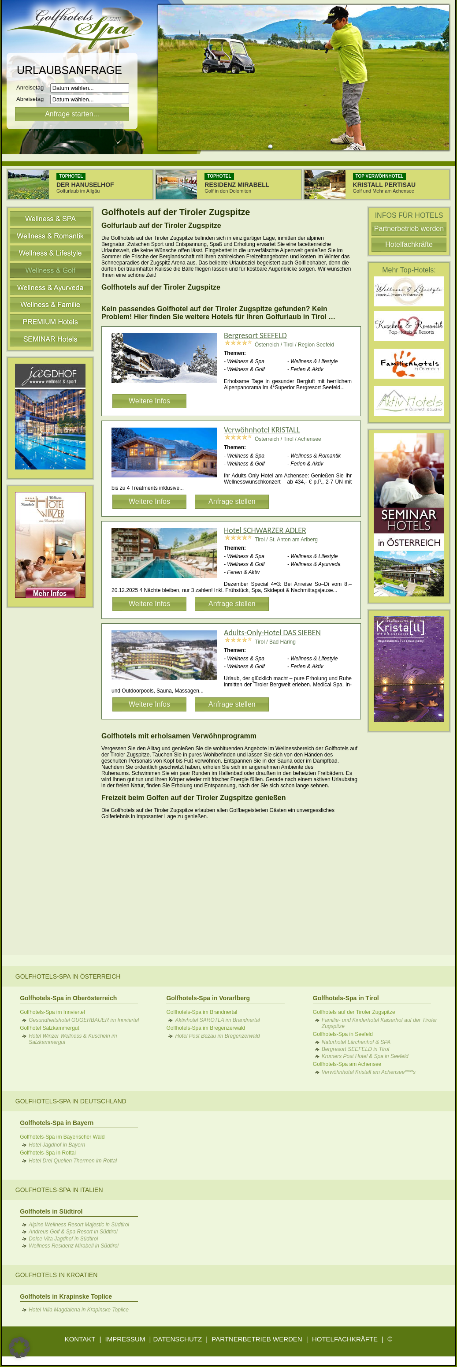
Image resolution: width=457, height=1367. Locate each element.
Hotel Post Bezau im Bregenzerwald (217, 1036)
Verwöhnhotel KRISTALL (262, 430)
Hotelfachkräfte (409, 244)
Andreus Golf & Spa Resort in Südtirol (73, 1232)
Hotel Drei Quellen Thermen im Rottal (73, 1161)
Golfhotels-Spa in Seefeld (343, 1034)
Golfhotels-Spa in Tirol (346, 998)
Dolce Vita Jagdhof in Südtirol (63, 1239)
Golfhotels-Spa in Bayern (56, 1122)
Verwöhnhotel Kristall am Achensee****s (369, 1072)
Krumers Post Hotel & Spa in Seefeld (365, 1056)
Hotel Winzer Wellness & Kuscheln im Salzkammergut (73, 1039)
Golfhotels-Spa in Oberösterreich (68, 998)
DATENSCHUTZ (177, 1339)
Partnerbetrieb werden (409, 228)
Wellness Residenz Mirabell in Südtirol (74, 1246)
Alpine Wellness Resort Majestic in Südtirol (79, 1225)
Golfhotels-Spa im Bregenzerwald (205, 1028)
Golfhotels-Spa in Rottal (48, 1153)
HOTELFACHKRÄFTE (345, 1339)
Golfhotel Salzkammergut (49, 1028)
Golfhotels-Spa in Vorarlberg (208, 998)
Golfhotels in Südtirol (51, 1211)
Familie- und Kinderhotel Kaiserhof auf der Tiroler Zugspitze (379, 1023)
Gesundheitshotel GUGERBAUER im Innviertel (84, 1020)
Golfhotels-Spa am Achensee (347, 1064)
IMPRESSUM (125, 1339)
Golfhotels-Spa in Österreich (68, 976)
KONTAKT (80, 1339)
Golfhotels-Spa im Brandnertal (201, 1012)
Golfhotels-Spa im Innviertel (52, 1012)
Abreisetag (32, 99)
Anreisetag (32, 87)
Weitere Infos (149, 401)
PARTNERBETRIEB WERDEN (257, 1339)
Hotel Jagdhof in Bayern (57, 1145)
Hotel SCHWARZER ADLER (265, 530)
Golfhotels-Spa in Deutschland (70, 1101)
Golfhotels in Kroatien (56, 1274)
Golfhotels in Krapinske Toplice (66, 1296)
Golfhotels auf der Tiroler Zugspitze (354, 1012)
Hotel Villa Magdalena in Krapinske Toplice (79, 1310)
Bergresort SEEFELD (255, 335)
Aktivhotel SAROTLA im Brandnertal (217, 1020)
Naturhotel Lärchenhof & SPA (356, 1042)
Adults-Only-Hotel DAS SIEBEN (272, 632)
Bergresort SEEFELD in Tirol (355, 1049)
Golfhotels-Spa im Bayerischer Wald (62, 1137)
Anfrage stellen (232, 501)
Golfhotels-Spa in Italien (59, 1189)
